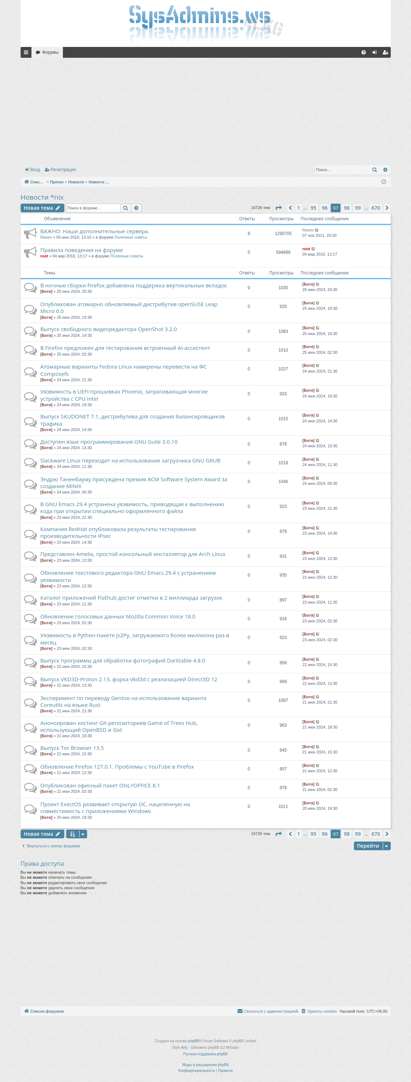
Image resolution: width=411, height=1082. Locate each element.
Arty (184, 1048)
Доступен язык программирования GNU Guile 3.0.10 (109, 441)
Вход (35, 169)
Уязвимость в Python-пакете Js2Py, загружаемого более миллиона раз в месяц (134, 638)
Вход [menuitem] (376, 54)
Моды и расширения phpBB (205, 1065)
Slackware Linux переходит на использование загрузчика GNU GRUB (130, 460)
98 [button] (347, 207)
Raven (46, 237)
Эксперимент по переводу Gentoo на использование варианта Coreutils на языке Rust (123, 701)
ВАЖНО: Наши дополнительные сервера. (95, 231)
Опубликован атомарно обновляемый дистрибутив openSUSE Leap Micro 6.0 (129, 307)
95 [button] (313, 207)
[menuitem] (363, 52)
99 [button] (358, 207)
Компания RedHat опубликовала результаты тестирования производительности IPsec (118, 532)
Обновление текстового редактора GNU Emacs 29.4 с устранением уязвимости (128, 576)
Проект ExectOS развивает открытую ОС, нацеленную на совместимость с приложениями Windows (115, 807)
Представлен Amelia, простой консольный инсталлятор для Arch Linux (133, 553)
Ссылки (27, 54)
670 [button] (375, 207)
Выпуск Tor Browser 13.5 (72, 747)
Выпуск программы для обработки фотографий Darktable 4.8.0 (122, 660)
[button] (278, 208)
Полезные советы (131, 237)
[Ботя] (46, 291)
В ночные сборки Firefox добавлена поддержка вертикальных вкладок (133, 285)
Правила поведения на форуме (81, 249)
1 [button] (298, 207)
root (44, 256)
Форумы (50, 52)
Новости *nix (42, 197)
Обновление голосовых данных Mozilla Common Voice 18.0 (118, 616)
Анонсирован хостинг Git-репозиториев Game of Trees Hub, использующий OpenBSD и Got (119, 726)
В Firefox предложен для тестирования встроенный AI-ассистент (125, 347)
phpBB (193, 1041)
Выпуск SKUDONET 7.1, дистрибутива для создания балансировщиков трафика (132, 420)
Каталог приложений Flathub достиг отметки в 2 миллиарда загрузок (131, 597)
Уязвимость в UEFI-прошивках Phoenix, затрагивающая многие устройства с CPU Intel (124, 395)
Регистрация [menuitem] (387, 54)
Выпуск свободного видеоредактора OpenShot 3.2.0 (108, 329)
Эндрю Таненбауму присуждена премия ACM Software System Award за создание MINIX (133, 482)
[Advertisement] (206, 110)
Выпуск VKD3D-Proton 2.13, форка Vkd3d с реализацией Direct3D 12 (129, 679)
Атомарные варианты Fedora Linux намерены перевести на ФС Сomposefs (123, 370)
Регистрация (63, 169)
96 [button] (324, 207)
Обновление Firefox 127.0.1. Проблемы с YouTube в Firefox (117, 766)
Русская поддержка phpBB (205, 1054)
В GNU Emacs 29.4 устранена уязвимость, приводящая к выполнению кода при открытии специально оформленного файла (132, 507)
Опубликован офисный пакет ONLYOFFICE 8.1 (100, 785)
